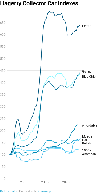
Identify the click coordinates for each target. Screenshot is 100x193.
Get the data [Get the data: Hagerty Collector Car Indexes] (8, 191)
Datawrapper (45, 191)
